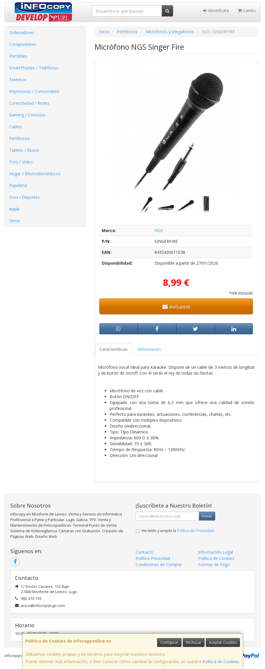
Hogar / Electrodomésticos (34, 173)
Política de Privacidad (195, 530)
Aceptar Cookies (223, 642)
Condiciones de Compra (158, 564)
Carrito (247, 10)
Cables (15, 126)
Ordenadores (21, 32)
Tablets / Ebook (24, 150)
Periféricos (19, 138)
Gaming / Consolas (27, 115)
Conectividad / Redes (29, 103)
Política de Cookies (221, 661)
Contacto (144, 552)
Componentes (22, 44)
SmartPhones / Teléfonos (33, 68)
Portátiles (18, 56)
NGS (158, 230)
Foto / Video (21, 162)
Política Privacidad (153, 558)
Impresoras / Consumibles (34, 91)
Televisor (18, 79)
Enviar (207, 515)
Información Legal (215, 552)
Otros (14, 220)
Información (149, 349)
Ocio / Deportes (24, 197)
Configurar (169, 642)
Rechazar (193, 642)
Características (114, 349)
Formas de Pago (214, 564)
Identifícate (216, 10)
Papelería (18, 185)
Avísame (176, 306)
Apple (14, 209)
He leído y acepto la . (178, 530)
